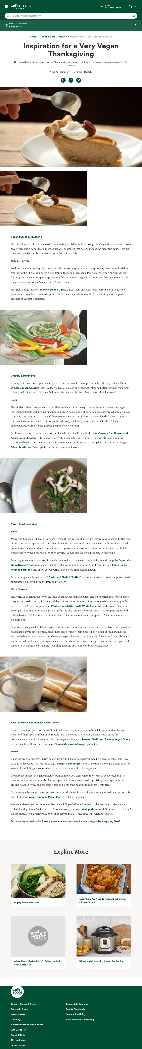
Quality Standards (75, 929)
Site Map (120, 1032)
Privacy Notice (21, 1032)
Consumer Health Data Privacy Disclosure (95, 1032)
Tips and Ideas (18, 960)
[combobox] (64, 15)
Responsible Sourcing (76, 924)
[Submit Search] (134, 15)
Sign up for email (71, 997)
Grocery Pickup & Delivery (25, 924)
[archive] (62, 37)
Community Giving (75, 934)
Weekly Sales (18, 934)
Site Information (57, 1036)
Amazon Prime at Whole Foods (27, 944)
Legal (70, 1036)
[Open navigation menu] (6, 6)
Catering (15, 939)
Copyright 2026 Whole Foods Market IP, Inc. (71, 1026)
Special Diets (18, 955)
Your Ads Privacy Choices (42, 1032)
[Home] (33, 37)
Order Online (18, 965)
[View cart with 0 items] (133, 6)
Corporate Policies (83, 1036)
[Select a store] (71, 25)
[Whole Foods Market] (20, 6)
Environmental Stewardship (80, 939)
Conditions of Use (65, 1032)
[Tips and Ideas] (47, 37)
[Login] (112, 6)
